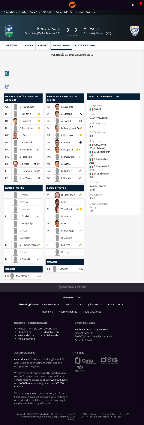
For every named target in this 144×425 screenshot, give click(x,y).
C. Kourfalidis (27, 142)
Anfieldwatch (51, 335)
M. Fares (65, 202)
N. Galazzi (66, 171)
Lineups (27, 45)
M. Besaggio (67, 230)
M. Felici (24, 135)
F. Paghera (67, 149)
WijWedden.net (26, 335)
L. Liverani (25, 209)
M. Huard (66, 223)
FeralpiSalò (48, 28)
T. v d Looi (66, 209)
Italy (24, 12)
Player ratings (85, 45)
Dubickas (30, 33)
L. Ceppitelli (25, 121)
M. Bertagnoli (68, 156)
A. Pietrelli (25, 259)
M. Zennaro (26, 156)
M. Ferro (65, 245)
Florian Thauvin (74, 304)
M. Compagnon (28, 245)
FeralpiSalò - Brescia (65, 12)
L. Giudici (24, 216)
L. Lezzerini (67, 106)
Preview (11, 45)
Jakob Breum (95, 304)
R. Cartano (66, 237)
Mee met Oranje (26, 338)
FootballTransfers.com (30, 328)
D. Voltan (24, 202)
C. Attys (23, 230)
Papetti (100, 33)
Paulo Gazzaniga (92, 311)
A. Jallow (65, 163)
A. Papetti (66, 121)
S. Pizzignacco (27, 106)
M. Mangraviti (68, 128)
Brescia (91, 28)
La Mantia (48, 33)
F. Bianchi (66, 178)
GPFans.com (50, 328)
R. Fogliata (66, 252)
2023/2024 (46, 12)
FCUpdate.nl (24, 332)
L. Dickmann (67, 135)
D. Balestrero (26, 128)
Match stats (61, 45)
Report (43, 45)
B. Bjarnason (68, 195)
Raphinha (47, 311)
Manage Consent (72, 297)
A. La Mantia (26, 178)
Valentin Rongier (51, 304)
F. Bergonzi (25, 113)
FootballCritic (21, 359)
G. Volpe (24, 195)
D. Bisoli (65, 142)
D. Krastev (25, 237)
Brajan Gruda (115, 304)
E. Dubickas (26, 171)
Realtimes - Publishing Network (91, 329)
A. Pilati (23, 252)
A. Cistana (66, 113)
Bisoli (87, 33)
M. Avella (66, 216)
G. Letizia (24, 163)
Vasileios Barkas (68, 311)
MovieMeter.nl (51, 332)
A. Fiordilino (26, 149)
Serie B (33, 12)
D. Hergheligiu (27, 223)
